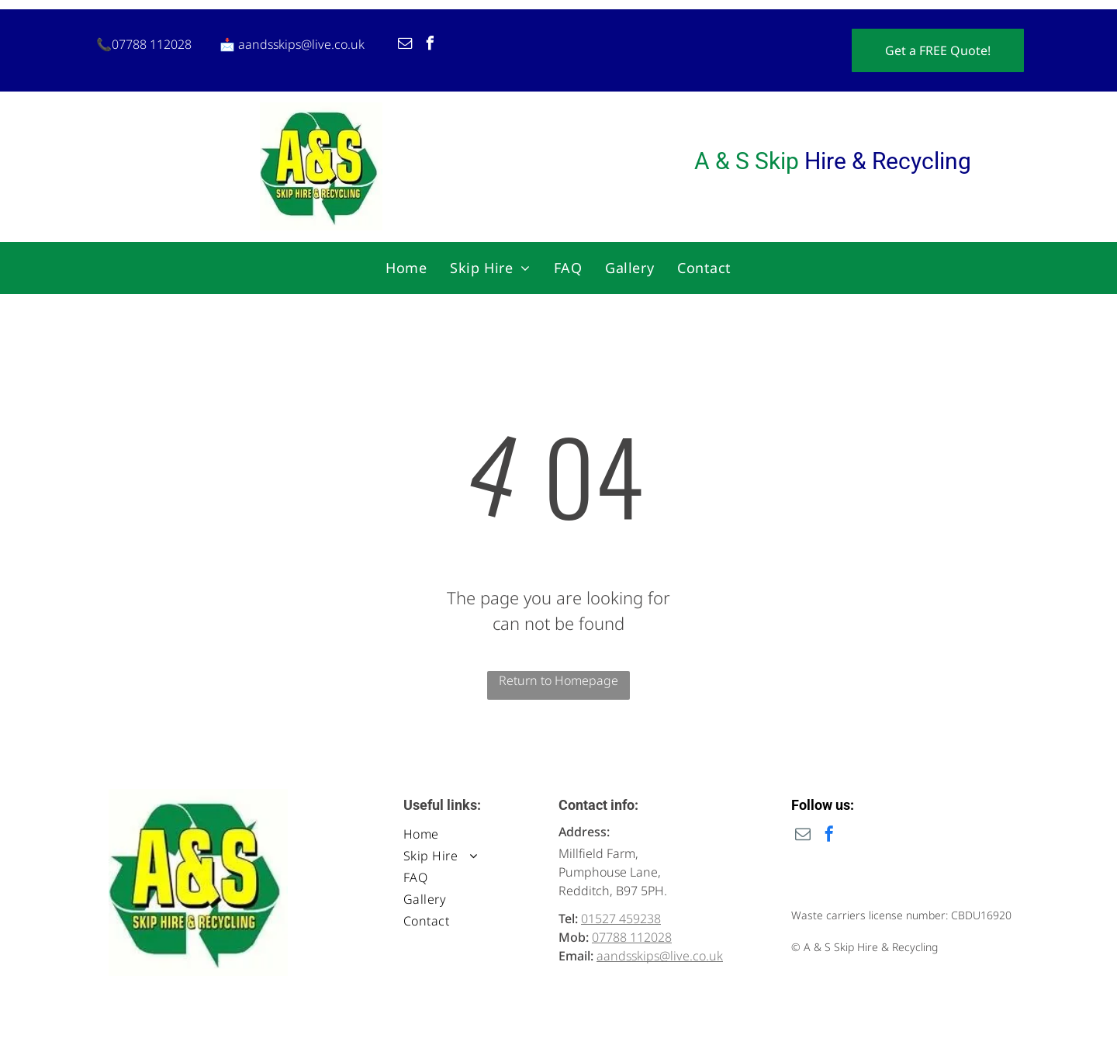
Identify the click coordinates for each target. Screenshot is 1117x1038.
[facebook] (430, 45)
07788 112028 (152, 44)
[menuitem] (406, 267)
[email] (405, 45)
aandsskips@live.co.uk (301, 44)
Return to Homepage (558, 680)
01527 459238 (621, 918)
